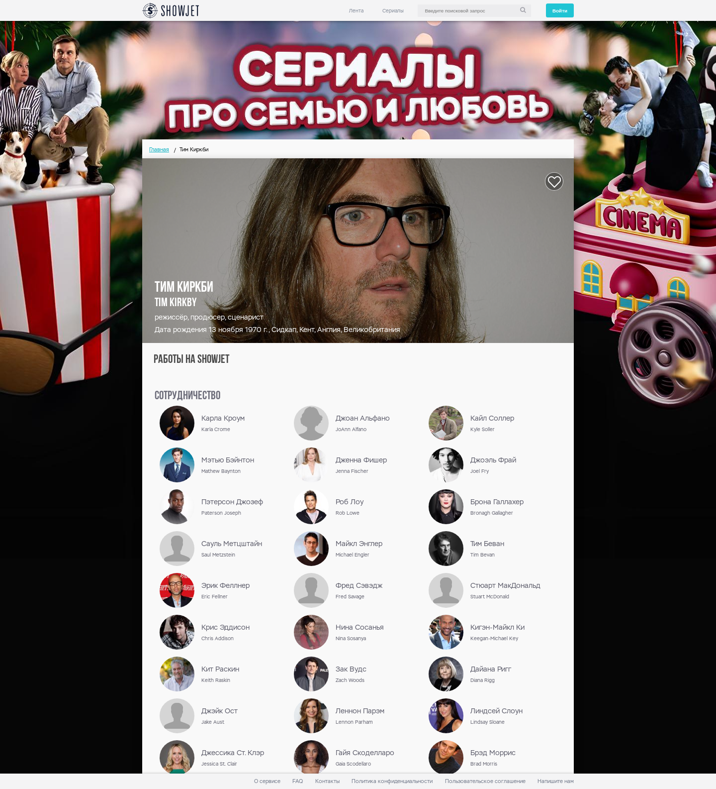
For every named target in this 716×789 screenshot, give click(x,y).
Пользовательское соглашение (485, 781)
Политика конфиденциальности (392, 781)
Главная (159, 149)
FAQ (297, 781)
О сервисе (267, 781)
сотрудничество (187, 396)
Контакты (327, 781)
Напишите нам (555, 781)
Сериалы (393, 10)
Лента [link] (356, 10)
